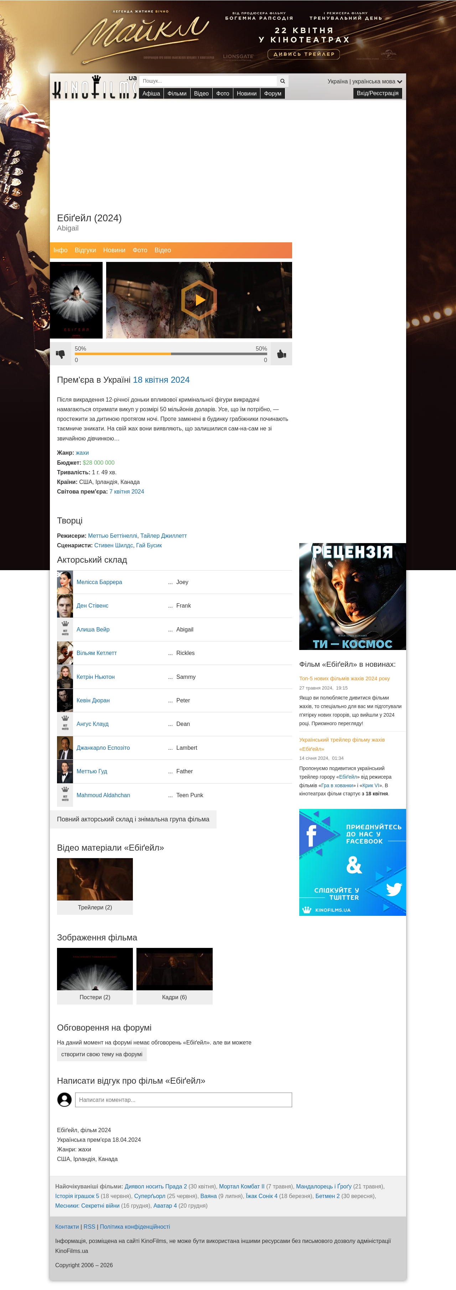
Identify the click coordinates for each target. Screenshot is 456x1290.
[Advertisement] (228, 150)
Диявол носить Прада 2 (156, 1186)
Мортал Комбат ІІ (242, 1186)
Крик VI (370, 785)
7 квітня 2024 (126, 492)
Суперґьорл (150, 1196)
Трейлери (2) (95, 907)
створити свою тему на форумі (101, 1054)
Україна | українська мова (365, 81)
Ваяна (209, 1196)
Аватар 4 (165, 1206)
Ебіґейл (348, 777)
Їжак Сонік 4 (262, 1196)
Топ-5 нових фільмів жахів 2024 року (344, 678)
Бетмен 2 (327, 1196)
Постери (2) (95, 997)
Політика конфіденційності (135, 1227)
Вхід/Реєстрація (378, 93)
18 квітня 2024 (161, 380)
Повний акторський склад (133, 819)
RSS (89, 1227)
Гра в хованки (337, 785)
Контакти (67, 1227)
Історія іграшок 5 (77, 1196)
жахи (82, 453)
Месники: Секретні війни (87, 1206)
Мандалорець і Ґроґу (324, 1186)
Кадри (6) (174, 997)
